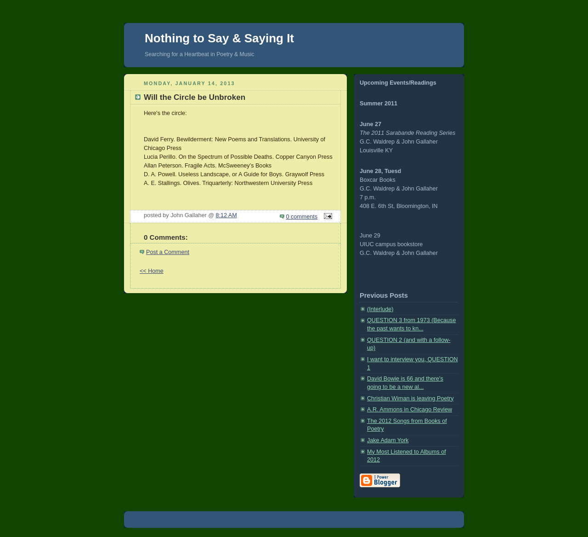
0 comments (302, 217)
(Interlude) (380, 309)
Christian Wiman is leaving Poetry (410, 398)
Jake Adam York (387, 440)
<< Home (152, 271)
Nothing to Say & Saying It (219, 38)
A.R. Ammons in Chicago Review (409, 409)
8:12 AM (226, 215)
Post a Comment (167, 252)
